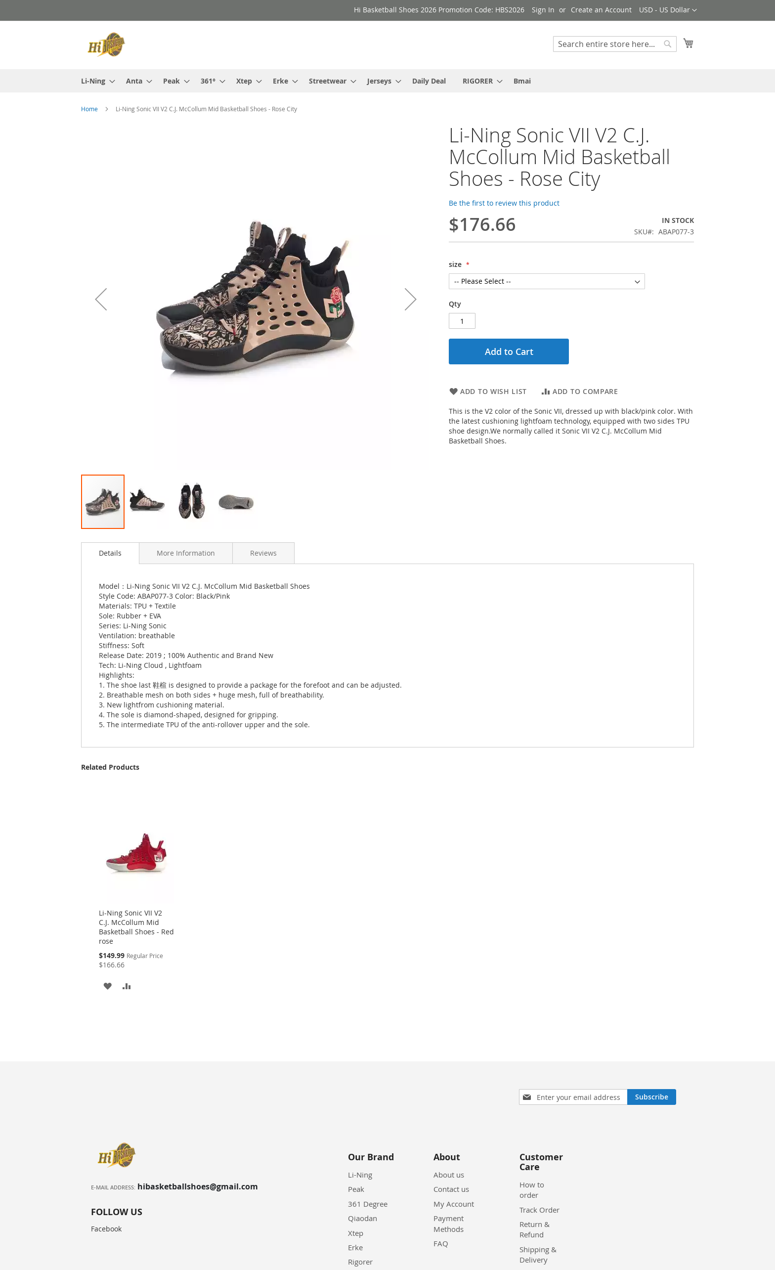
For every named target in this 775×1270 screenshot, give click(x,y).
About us (448, 1175)
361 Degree (368, 1204)
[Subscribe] (651, 1097)
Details (110, 553)
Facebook (106, 1228)
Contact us (451, 1189)
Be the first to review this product (504, 203)
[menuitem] (95, 80)
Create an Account (601, 9)
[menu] (387, 80)
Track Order (539, 1210)
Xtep (355, 1233)
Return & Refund (534, 1229)
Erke (355, 1247)
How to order (531, 1190)
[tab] (110, 553)
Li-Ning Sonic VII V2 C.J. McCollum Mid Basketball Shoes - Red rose (136, 927)
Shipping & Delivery (538, 1254)
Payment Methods (448, 1223)
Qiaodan (362, 1218)
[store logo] (108, 44)
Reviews (263, 553)
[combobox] (615, 44)
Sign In (543, 9)
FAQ (440, 1243)
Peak (356, 1189)
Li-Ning (360, 1175)
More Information (186, 553)
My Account (453, 1204)
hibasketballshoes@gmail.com (197, 1186)
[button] (668, 10)
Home (89, 109)
